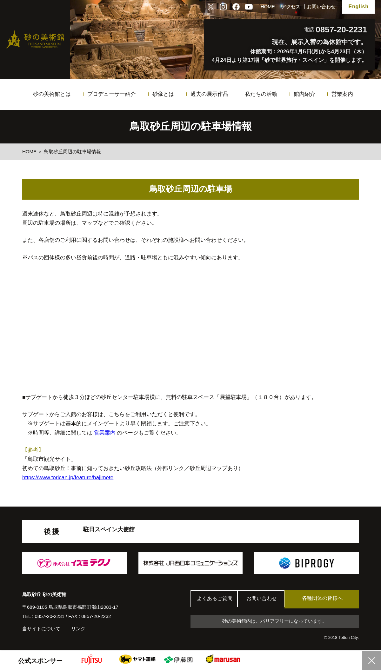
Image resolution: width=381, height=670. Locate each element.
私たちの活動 (261, 94)
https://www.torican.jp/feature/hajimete (67, 477)
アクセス (290, 6)
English (358, 6)
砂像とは (163, 94)
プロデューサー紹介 (111, 94)
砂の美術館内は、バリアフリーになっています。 (274, 621)
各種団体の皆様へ (328, 599)
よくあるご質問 (216, 599)
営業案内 (342, 94)
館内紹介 (304, 94)
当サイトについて (41, 628)
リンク (78, 628)
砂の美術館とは (52, 94)
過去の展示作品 (209, 94)
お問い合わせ (321, 6)
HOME (268, 6)
